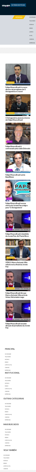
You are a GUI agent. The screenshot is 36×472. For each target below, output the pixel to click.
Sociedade (8, 354)
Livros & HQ (31, 33)
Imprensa (32, 43)
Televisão (8, 356)
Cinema (31, 39)
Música (31, 24)
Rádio (31, 28)
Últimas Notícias (18, 5)
